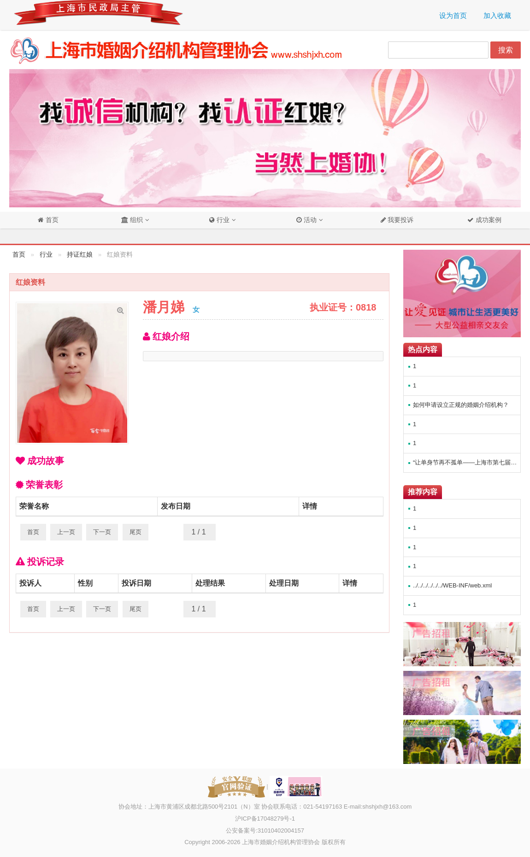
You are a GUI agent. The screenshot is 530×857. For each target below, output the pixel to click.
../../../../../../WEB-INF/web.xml (452, 585)
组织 (132, 220)
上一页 (66, 531)
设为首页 (453, 15)
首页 (51, 220)
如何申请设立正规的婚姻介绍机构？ (461, 404)
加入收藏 (497, 15)
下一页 (102, 531)
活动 (306, 220)
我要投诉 (400, 220)
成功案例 (487, 220)
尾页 (135, 531)
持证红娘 (80, 254)
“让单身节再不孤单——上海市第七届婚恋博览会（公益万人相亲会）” (466, 462)
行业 (219, 220)
